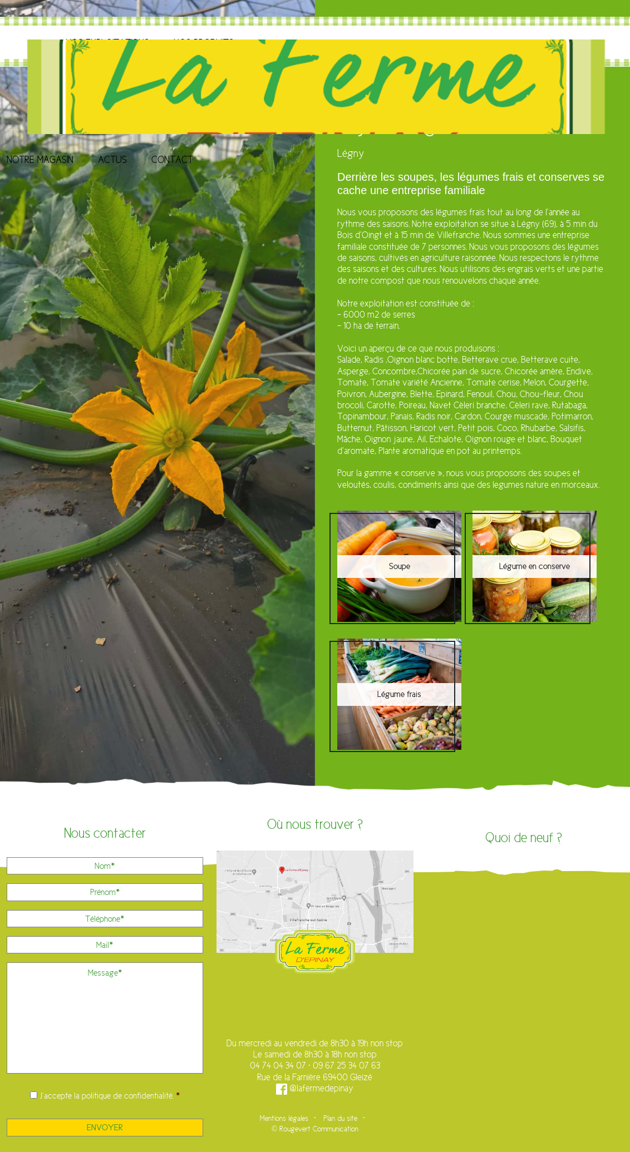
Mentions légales (284, 1118)
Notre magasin (40, 159)
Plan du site (340, 1118)
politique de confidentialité (127, 1095)
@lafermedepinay (314, 1088)
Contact (172, 159)
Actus (112, 159)
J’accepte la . (110, 1095)
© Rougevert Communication (315, 1129)
